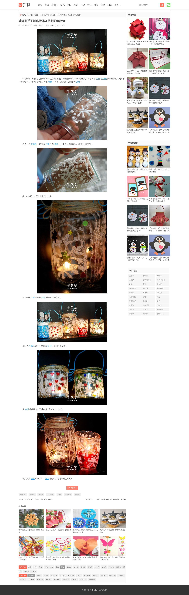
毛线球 (145, 276)
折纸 (69, 5)
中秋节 (111, 567)
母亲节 (83, 567)
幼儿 (62, 5)
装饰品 (32, 494)
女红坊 (79, 575)
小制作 (54, 5)
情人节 (76, 567)
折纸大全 (54, 575)
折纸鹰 (145, 309)
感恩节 (26, 571)
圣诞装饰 (68, 494)
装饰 (78, 82)
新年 (46, 15)
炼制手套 (146, 305)
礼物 (40, 567)
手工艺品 (112, 575)
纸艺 (76, 5)
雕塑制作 (87, 575)
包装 (46, 567)
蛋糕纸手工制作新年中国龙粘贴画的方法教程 (109, 499)
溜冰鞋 (145, 301)
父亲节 (90, 567)
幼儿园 (46, 575)
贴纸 (43, 297)
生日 (57, 567)
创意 (110, 5)
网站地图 (104, 590)
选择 (47, 144)
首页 (40, 5)
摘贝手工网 (27, 15)
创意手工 (104, 575)
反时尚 (145, 288)
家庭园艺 (48, 579)
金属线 (32, 346)
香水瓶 (131, 305)
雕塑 (96, 5)
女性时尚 (31, 579)
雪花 (98, 79)
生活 (103, 5)
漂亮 (47, 479)
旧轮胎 (159, 293)
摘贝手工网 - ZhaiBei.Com (92, 590)
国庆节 (118, 567)
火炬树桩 (132, 297)
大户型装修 (161, 280)
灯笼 (35, 567)
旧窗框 (159, 305)
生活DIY (95, 575)
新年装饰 (50, 494)
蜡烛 (33, 479)
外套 (158, 297)
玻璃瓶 (34, 144)
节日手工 (38, 15)
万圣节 (33, 571)
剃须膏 (145, 314)
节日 (47, 5)
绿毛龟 (131, 309)
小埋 (144, 297)
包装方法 (160, 314)
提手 (49, 346)
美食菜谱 (40, 579)
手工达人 (23, 579)
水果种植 (160, 288)
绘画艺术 (66, 579)
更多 (116, 5)
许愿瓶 (104, 79)
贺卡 (29, 567)
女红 (89, 5)
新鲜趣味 (92, 579)
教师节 (104, 567)
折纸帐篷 (160, 309)
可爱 (33, 297)
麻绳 (27, 409)
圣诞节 (69, 567)
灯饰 (59, 494)
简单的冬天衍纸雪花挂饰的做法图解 (38, 499)
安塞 (144, 284)
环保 (83, 5)
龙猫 (130, 284)
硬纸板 (131, 276)
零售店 (159, 284)
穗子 (158, 301)
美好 (50, 82)
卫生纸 (131, 280)
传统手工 (121, 575)
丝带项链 (132, 301)
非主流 (131, 293)
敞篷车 (145, 293)
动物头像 (132, 288)
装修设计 (74, 579)
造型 (56, 144)
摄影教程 (57, 579)
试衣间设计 (147, 280)
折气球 (159, 276)
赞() (72, 488)
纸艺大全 (63, 575)
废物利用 (23, 494)
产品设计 (83, 579)
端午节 (97, 567)
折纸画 (131, 314)
